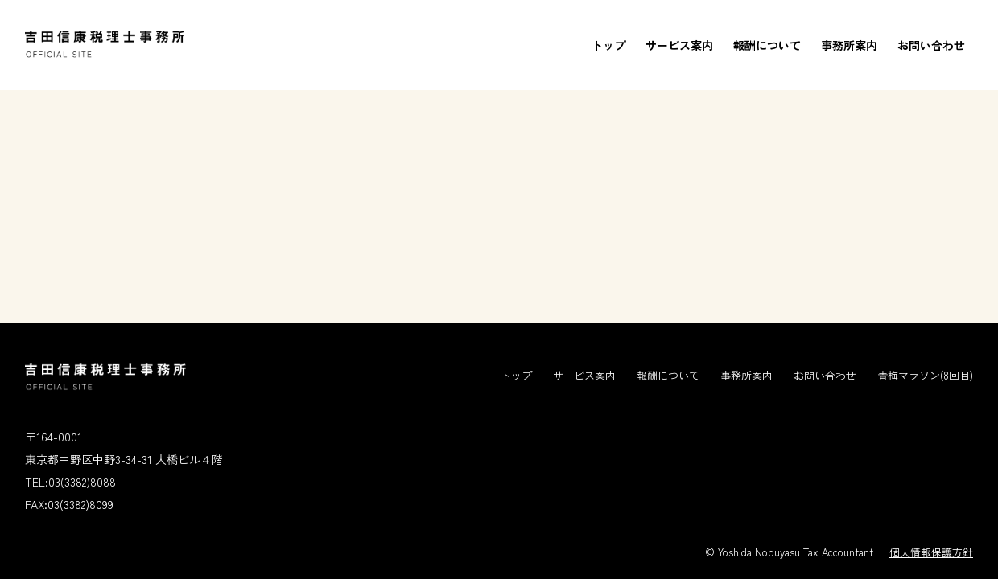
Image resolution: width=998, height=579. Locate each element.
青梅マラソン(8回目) (925, 375)
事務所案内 (849, 45)
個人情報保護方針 (931, 552)
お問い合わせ (931, 45)
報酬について (767, 45)
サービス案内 (679, 45)
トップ (608, 45)
